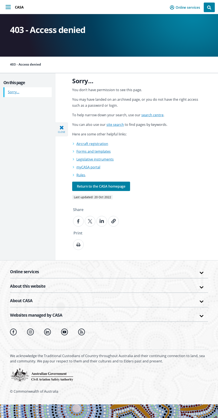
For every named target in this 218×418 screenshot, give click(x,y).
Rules (80, 175)
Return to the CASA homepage (101, 186)
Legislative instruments (95, 159)
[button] (186, 7)
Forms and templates (93, 151)
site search (115, 124)
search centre (152, 115)
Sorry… (13, 90)
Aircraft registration (92, 143)
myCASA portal (88, 167)
